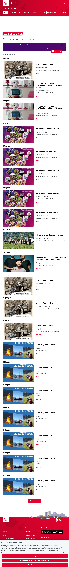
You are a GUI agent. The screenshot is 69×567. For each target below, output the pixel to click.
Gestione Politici (30, 539)
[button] (16, 3)
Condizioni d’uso (8, 539)
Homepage (6, 531)
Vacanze (42, 12)
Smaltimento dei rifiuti (30, 12)
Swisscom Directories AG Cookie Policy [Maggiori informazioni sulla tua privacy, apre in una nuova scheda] (52, 554)
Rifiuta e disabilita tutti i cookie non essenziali (34, 562)
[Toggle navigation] (64, 2)
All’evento (38, 73)
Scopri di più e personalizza (34, 558)
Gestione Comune (30, 535)
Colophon (6, 535)
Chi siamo (28, 531)
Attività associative (15, 12)
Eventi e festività (52, 12)
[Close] (62, 45)
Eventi (5, 12)
